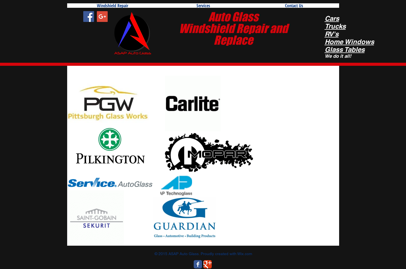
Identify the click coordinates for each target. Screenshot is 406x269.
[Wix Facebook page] (198, 264)
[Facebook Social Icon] (88, 16)
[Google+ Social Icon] (102, 16)
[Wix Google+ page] (207, 264)
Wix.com (244, 254)
